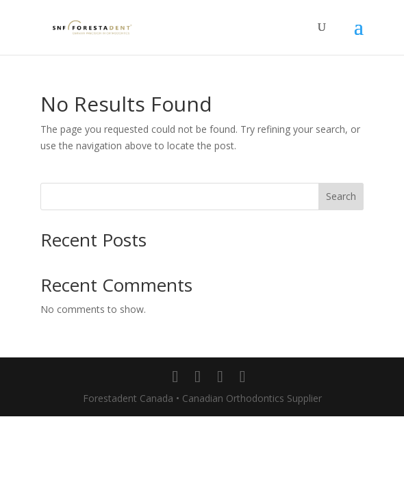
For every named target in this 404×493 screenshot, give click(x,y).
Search (341, 196)
